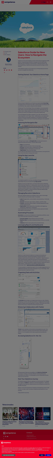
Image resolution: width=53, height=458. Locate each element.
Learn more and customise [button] (8, 455)
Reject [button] (42, 455)
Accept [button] (48, 455)
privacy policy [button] (32, 447)
